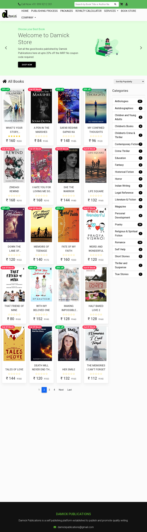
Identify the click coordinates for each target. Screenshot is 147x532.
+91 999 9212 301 (35, 4)
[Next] (61, 390)
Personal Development (129, 215)
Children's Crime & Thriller (129, 135)
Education (129, 158)
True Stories (129, 274)
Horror (129, 178)
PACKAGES (66, 10)
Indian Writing (129, 185)
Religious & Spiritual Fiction (129, 233)
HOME (25, 10)
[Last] (70, 390)
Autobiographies (129, 108)
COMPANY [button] (27, 17)
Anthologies (129, 101)
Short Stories (129, 256)
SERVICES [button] (110, 10)
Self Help (129, 249)
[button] (121, 4)
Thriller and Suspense (129, 265)
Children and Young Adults (129, 117)
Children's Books (129, 126)
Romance (129, 242)
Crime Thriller (129, 151)
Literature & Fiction (129, 199)
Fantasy (129, 165)
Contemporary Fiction (129, 144)
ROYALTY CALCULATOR (88, 10)
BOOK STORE (128, 10)
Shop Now (27, 65)
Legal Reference (129, 192)
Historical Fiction (129, 172)
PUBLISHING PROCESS (44, 10)
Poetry (129, 224)
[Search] (93, 4)
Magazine (129, 206)
